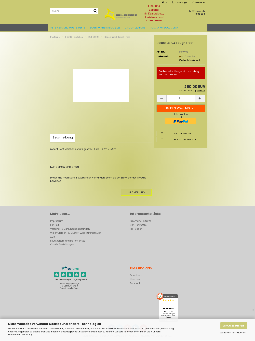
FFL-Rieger (136, 230)
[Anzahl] (180, 99)
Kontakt (54, 226)
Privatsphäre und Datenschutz (67, 241)
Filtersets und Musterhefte (68, 27)
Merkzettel (198, 2)
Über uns (135, 280)
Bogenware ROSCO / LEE (105, 27)
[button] (164, 2)
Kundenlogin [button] (180, 2)
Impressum (56, 222)
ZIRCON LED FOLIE (135, 27)
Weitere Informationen (233, 332)
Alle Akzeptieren (233, 325)
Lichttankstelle (138, 226)
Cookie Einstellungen (62, 245)
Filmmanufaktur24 (140, 222)
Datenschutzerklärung (20, 334)
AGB (52, 237)
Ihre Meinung (136, 193)
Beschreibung (63, 138)
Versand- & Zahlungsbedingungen (70, 230)
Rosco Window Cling (164, 27)
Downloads (136, 276)
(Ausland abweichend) (190, 60)
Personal (135, 284)
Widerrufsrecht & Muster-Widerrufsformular (75, 233)
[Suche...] (95, 11)
